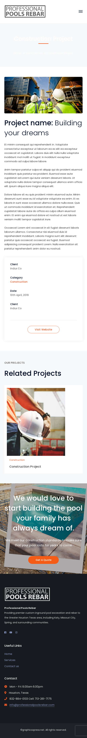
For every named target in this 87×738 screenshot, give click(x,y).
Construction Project (25, 466)
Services (9, 660)
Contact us (11, 666)
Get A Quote (43, 560)
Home (17, 53)
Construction (34, 53)
